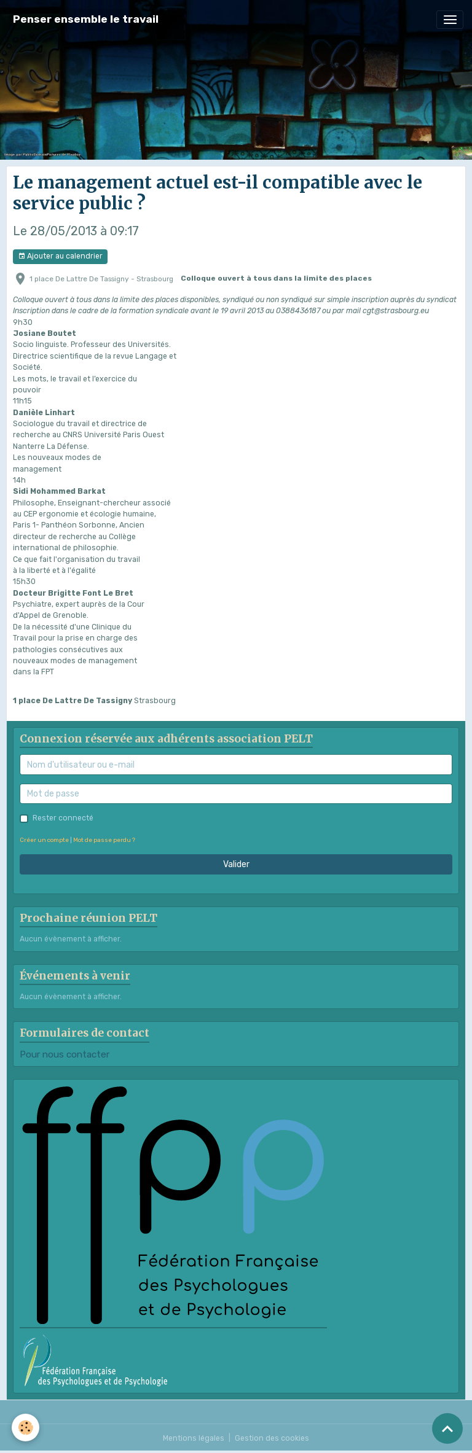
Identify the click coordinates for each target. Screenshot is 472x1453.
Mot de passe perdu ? (104, 839)
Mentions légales (193, 1438)
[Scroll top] (447, 1428)
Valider (236, 864)
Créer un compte (44, 839)
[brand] (86, 19)
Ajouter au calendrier (60, 256)
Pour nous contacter (64, 1054)
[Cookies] (26, 1427)
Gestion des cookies (272, 1438)
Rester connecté (63, 818)
